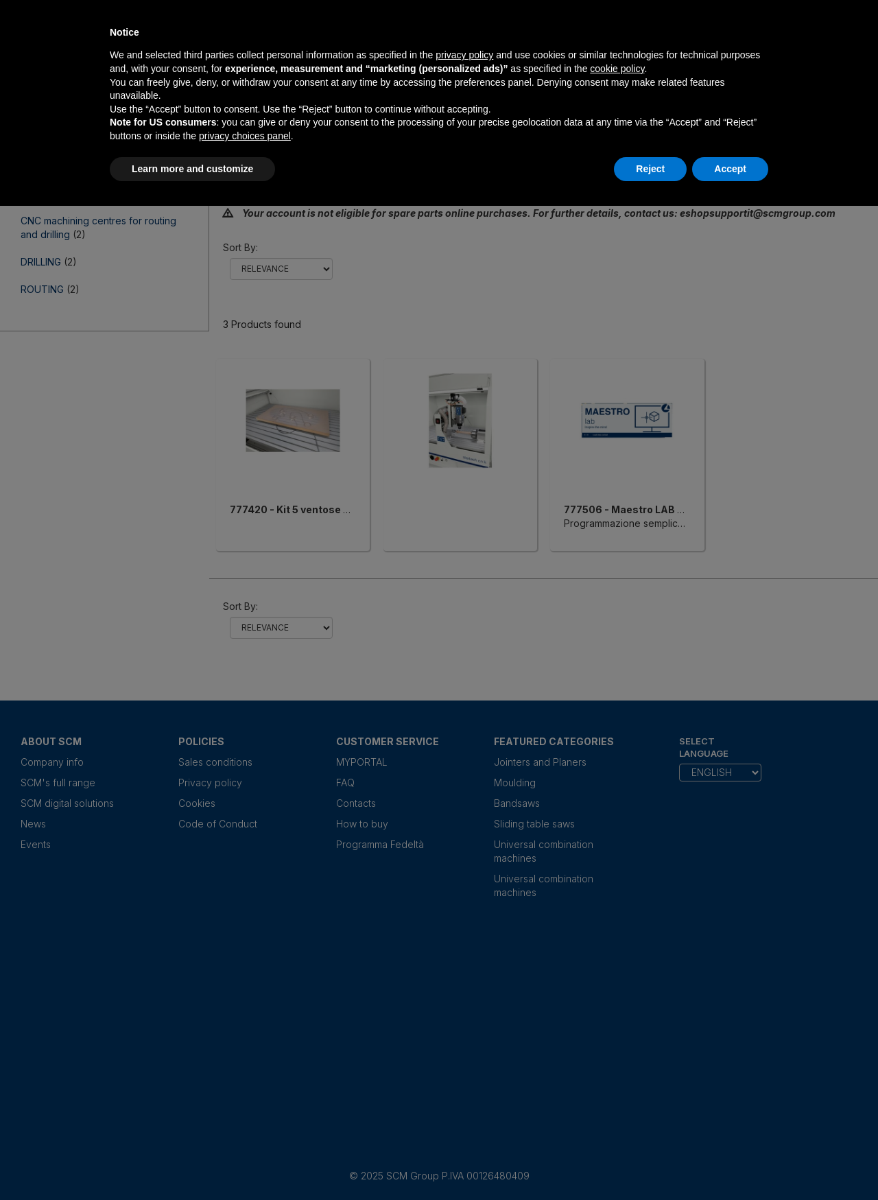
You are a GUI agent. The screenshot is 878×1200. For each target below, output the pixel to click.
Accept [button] (730, 168)
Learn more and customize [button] (192, 168)
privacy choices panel (245, 135)
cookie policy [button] (617, 68)
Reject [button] (650, 168)
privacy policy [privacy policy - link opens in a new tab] (464, 54)
